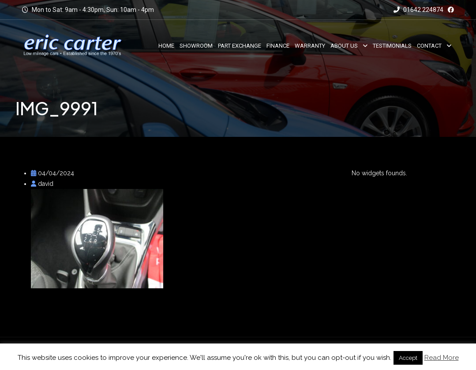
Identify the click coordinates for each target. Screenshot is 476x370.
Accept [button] (408, 358)
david (42, 183)
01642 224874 (418, 9)
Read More (441, 358)
